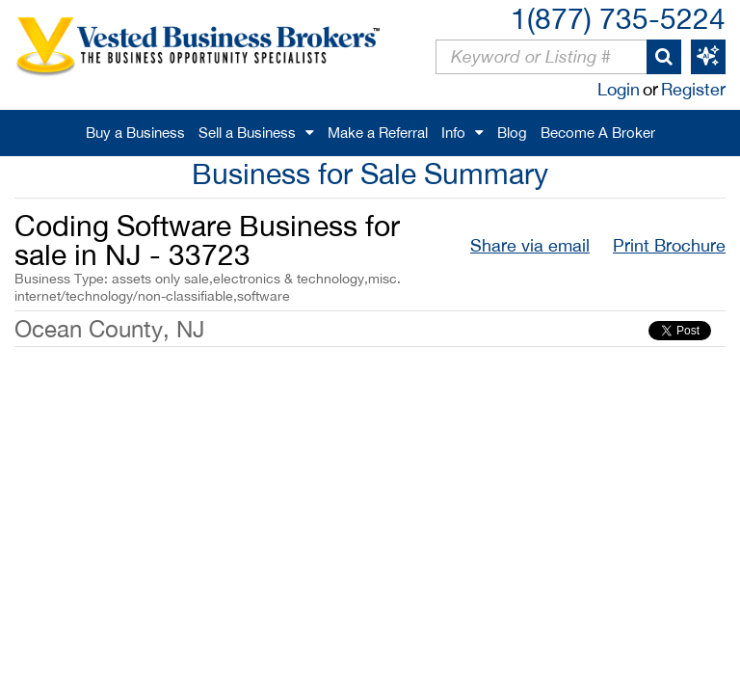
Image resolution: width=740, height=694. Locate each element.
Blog (512, 132)
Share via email (530, 245)
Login (618, 89)
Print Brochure (669, 245)
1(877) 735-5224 (618, 18)
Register (693, 89)
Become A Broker (598, 132)
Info (453, 132)
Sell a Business (247, 132)
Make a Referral (378, 132)
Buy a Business (135, 132)
